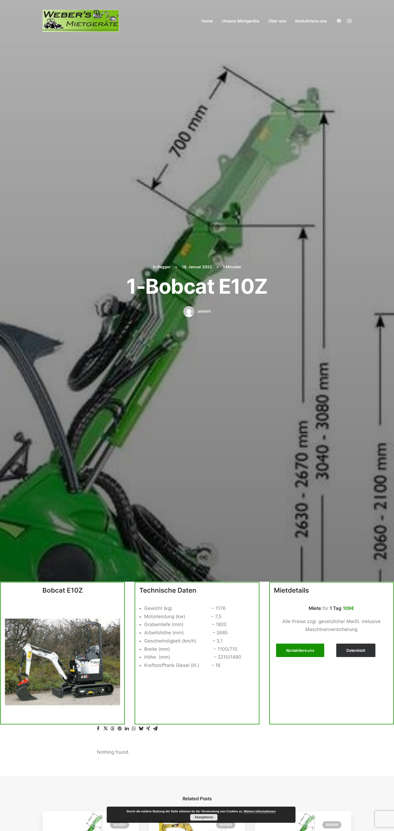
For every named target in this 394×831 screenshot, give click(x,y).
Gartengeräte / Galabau (290, 683)
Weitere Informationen (260, 811)
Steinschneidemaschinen (291, 732)
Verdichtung (277, 740)
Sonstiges (275, 723)
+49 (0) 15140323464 (71, 687)
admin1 (204, 89)
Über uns (277, 21)
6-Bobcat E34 (67, 453)
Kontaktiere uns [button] (300, 206)
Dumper (272, 675)
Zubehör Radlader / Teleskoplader (304, 699)
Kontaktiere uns (311, 21)
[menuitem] (207, 21)
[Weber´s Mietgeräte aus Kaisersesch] (81, 21)
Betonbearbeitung (284, 658)
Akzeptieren (204, 817)
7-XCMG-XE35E (282, 453)
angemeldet (132, 534)
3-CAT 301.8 (172, 453)
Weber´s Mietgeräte (62, 816)
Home (207, 21)
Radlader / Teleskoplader (291, 691)
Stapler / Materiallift (285, 715)
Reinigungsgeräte (283, 707)
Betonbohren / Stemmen (291, 666)
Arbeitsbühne (279, 634)
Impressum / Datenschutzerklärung (300, 772)
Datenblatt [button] (355, 206)
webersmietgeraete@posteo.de (77, 695)
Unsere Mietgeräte (240, 21)
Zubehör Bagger (284, 650)
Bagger (164, 44)
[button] (340, 21)
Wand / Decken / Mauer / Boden (299, 748)
